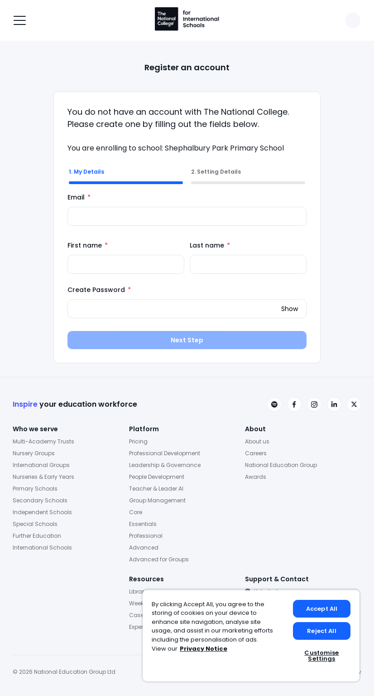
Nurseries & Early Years (43, 477)
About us (257, 441)
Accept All (321, 608)
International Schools (42, 547)
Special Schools (35, 524)
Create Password (99, 289)
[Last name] (248, 264)
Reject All (321, 631)
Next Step (187, 340)
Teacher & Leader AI (156, 488)
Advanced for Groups (159, 559)
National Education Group (281, 465)
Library (138, 591)
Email (79, 197)
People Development (156, 477)
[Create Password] (187, 308)
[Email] (187, 216)
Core (135, 512)
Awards (255, 477)
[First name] (125, 264)
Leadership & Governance (165, 465)
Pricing (138, 441)
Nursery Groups (34, 453)
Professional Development (164, 453)
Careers (256, 453)
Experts (138, 627)
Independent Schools (42, 512)
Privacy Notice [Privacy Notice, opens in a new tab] (203, 648)
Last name (210, 245)
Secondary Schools (40, 500)
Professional (146, 536)
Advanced (143, 547)
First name (87, 245)
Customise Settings (321, 655)
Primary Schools (35, 488)
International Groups (41, 465)
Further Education (37, 536)
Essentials (143, 524)
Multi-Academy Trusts (43, 441)
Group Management (157, 500)
